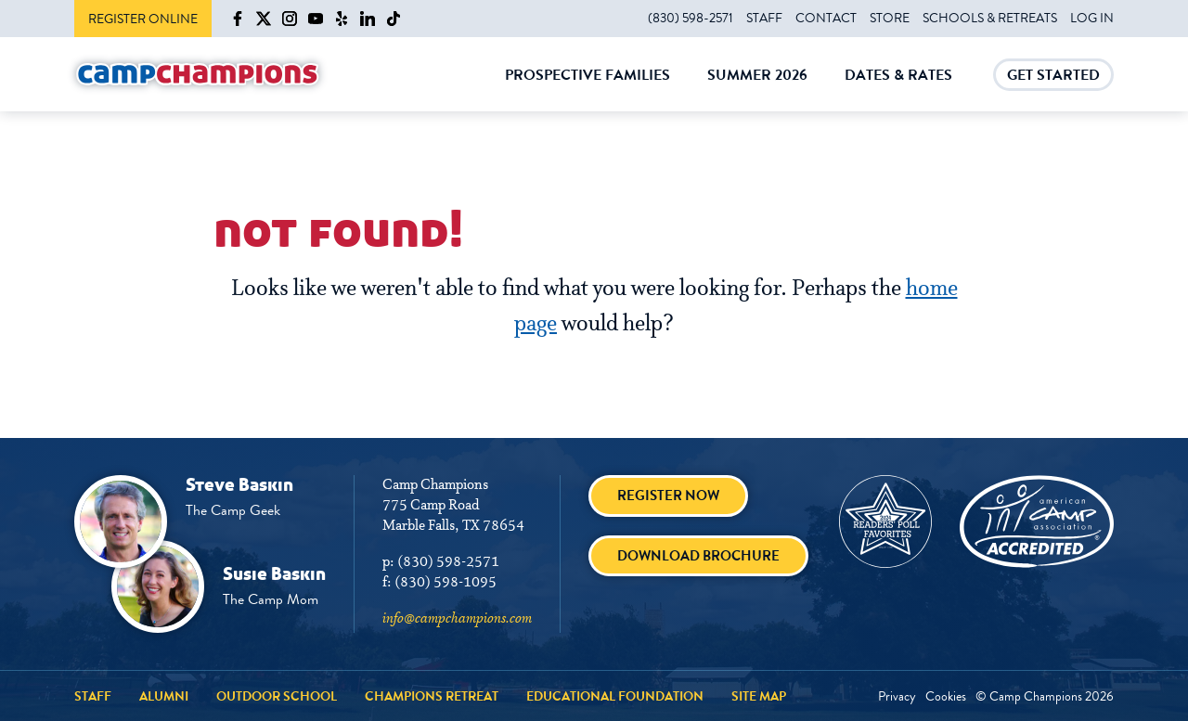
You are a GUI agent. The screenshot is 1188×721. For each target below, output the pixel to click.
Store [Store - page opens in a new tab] (890, 17)
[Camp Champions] (197, 74)
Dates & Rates (898, 88)
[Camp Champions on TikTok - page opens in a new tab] (393, 18)
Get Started (1053, 77)
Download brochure (698, 556)
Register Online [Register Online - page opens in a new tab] (143, 18)
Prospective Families (587, 88)
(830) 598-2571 (690, 17)
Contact (826, 17)
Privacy (897, 696)
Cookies (945, 696)
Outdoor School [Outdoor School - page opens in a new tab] (276, 696)
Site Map (758, 696)
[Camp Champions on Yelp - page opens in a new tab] (341, 18)
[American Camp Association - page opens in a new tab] (1037, 521)
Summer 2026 (757, 88)
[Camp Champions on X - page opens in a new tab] (263, 18)
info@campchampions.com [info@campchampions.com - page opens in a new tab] (457, 619)
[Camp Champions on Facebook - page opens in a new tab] (237, 18)
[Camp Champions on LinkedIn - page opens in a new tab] (367, 18)
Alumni (163, 696)
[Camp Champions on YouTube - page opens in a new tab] (315, 18)
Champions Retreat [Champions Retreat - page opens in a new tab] (431, 696)
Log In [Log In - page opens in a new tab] (1092, 17)
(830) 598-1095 (445, 582)
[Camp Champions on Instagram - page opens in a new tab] (289, 18)
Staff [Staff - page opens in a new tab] (764, 17)
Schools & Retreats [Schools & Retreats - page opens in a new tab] (990, 17)
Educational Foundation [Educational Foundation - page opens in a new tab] (615, 696)
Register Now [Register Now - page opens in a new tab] (668, 495)
